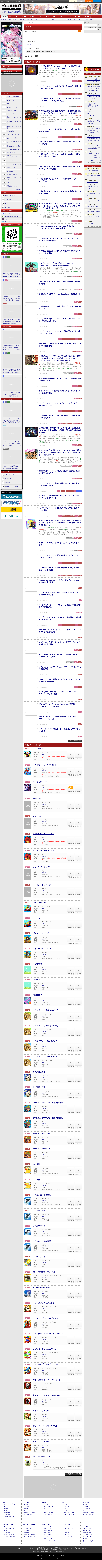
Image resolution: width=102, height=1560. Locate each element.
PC (10, 16)
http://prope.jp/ (30, 44)
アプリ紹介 (47, 1534)
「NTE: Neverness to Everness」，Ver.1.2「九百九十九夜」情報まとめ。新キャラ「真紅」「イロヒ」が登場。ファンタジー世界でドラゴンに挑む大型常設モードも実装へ (93, 113)
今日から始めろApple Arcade (14, 149)
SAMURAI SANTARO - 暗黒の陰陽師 (48, 1103)
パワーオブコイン (40, 1257)
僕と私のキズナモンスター (43, 834)
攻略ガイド (37, 19)
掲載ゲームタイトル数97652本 (11, 11)
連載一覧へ (19, 189)
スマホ (39, 16)
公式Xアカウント (10, 1)
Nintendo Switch (9, 221)
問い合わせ (31, 1)
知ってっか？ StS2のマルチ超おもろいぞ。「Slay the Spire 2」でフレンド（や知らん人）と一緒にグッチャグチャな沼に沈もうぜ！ (12, 394)
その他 (85, 1539)
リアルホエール (39, 1210)
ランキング (97, 1)
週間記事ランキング (10, 195)
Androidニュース (49, 1528)
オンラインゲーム (19, 19)
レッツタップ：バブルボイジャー (46, 1318)
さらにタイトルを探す (74, 1474)
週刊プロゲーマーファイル (14, 107)
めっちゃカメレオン (92, 182)
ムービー (62, 19)
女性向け (47, 16)
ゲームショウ (71, 19)
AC (70, 16)
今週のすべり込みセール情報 (14, 127)
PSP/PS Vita (85, 1502)
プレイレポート (48, 1506)
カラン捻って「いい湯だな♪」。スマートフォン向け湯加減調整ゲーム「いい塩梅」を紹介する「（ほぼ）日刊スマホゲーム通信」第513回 (60, 452)
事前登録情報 (48, 1530)
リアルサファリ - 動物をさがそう (46, 1041)
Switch (32, 16)
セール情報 (47, 1532)
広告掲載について (9, 482)
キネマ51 (9, 182)
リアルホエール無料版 (42, 1195)
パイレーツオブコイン (42, 933)
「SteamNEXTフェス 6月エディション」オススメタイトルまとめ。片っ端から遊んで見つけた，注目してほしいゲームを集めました (11, 298)
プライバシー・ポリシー (51, 1555)
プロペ (44, 754)
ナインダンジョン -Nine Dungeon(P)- (47, 1380)
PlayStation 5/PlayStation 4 (11, 219)
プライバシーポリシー (11, 474)
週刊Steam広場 (10, 131)
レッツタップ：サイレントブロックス (48, 1334)
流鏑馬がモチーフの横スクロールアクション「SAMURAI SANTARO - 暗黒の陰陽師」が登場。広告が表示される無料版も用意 (60, 430)
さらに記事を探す (75, 741)
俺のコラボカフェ (11, 152)
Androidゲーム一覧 (49, 1541)
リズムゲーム (87, 1537)
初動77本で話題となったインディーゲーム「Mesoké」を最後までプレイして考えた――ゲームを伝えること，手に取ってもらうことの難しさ (12, 347)
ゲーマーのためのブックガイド (14, 142)
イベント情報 (87, 1528)
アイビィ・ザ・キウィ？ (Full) (45, 1426)
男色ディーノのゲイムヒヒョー (14, 117)
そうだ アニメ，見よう (13, 138)
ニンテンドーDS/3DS (29, 1524)
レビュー (45, 19)
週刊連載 (29, 19)
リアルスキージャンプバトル (44, 765)
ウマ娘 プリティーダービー (93, 187)
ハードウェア (62, 16)
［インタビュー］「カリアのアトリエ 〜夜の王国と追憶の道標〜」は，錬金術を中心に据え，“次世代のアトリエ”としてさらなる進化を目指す (12, 420)
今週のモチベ (10, 103)
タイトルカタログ (29, 1514)
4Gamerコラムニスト (12, 160)
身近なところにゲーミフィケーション (14, 178)
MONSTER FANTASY (92, 170)
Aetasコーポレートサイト (11, 486)
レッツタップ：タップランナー (45, 1364)
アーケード (85, 1524)
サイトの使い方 (22, 1)
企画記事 (3, 19)
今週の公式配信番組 (12, 110)
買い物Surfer (10, 171)
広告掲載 (62, 1555)
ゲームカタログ (88, 1541)
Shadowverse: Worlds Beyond (93, 176)
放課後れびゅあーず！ (12, 186)
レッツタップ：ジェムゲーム (44, 1349)
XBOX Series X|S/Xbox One (11, 216)
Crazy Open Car (39, 902)
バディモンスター (40, 782)
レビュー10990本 (7, 12)
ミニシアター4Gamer (12, 167)
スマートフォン (47, 1524)
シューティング (88, 1534)
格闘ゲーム (86, 1530)
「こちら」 (60, 1549)
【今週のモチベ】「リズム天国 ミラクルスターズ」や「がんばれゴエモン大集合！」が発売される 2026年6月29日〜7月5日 (93, 105)
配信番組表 (89, 19)
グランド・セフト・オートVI (93, 200)
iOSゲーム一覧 (48, 1539)
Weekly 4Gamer (10, 100)
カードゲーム (87, 1532)
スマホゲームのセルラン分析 (14, 122)
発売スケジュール (29, 1512)
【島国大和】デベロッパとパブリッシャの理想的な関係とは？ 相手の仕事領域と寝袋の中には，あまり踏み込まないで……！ (11, 321)
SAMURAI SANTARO (41, 1133)
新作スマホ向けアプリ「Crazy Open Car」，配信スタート (60, 294)
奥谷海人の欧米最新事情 (13, 96)
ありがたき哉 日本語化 (13, 174)
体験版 (6, 1508)
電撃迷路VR (38, 995)
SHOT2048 (37, 798)
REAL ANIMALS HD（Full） (44, 1272)
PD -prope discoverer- (41, 1287)
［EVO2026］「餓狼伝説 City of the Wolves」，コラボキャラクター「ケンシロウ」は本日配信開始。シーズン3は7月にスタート (93, 130)
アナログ (77, 16)
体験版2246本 (17, 12)
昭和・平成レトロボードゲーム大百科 (14, 156)
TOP (4, 16)
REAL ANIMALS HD (41, 1457)
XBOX (16, 16)
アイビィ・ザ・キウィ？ (43, 1411)
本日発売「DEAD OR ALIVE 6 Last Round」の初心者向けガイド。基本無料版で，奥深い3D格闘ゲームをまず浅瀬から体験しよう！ (12, 275)
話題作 (10, 19)
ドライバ (7, 207)
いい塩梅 (36, 1164)
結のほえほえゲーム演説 (13, 146)
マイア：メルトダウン (93, 206)
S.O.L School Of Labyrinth (93, 211)
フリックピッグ (39, 748)
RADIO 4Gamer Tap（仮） (13, 134)
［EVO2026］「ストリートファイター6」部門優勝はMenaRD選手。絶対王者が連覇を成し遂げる (93, 138)
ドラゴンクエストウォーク (93, 217)
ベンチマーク (67, 1537)
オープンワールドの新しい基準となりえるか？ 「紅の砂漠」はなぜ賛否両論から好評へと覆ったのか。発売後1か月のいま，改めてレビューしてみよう (12, 371)
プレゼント (80, 19)
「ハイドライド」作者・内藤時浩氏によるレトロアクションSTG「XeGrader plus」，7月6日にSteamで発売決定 (93, 122)
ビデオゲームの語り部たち (14, 164)
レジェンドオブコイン (42, 867)
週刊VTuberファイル (12, 114)
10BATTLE (37, 964)
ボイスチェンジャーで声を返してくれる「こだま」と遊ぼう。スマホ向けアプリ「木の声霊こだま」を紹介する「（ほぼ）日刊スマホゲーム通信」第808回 (59, 358)
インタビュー (54, 19)
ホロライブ (90, 223)
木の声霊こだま (39, 1072)
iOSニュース (47, 1526)
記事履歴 (89, 1)
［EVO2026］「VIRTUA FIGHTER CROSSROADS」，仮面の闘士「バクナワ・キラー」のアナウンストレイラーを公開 (93, 96)
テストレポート (68, 1528)
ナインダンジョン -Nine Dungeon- (46, 1395)
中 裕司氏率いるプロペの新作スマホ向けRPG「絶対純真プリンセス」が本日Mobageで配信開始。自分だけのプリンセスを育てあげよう (60, 523)
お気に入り (81, 1)
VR (54, 16)
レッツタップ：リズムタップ (44, 1303)
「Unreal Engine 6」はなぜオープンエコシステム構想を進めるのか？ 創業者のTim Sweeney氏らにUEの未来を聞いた (11, 466)
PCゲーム (7, 213)
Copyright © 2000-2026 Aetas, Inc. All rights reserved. (51, 1558)
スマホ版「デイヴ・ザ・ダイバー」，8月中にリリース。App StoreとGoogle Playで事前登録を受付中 (93, 155)
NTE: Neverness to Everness (94, 194)
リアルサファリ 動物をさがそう (45, 1010)
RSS (2, 1)
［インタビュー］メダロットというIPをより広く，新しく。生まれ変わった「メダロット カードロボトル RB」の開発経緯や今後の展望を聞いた (12, 443)
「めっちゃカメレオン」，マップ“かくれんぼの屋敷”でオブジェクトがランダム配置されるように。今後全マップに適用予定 (93, 147)
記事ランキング (9, 1516)
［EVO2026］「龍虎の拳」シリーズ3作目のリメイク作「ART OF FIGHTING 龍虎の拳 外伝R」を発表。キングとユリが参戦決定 (93, 80)
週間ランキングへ (96, 160)
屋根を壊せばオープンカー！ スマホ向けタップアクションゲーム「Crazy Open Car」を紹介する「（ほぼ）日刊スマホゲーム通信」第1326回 (60, 206)
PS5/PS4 (24, 16)
